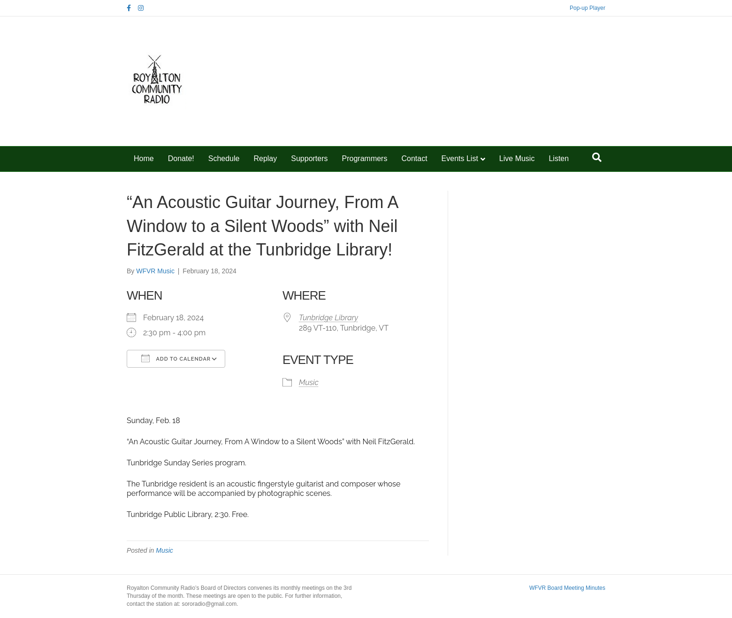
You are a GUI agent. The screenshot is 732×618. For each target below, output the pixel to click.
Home (144, 158)
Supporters (309, 158)
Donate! (181, 158)
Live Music (517, 158)
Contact (414, 158)
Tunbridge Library (328, 317)
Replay (265, 158)
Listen (559, 158)
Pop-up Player (587, 8)
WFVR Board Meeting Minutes (567, 588)
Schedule (224, 158)
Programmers (365, 158)
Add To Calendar (176, 358)
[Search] (596, 157)
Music (309, 382)
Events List (460, 158)
